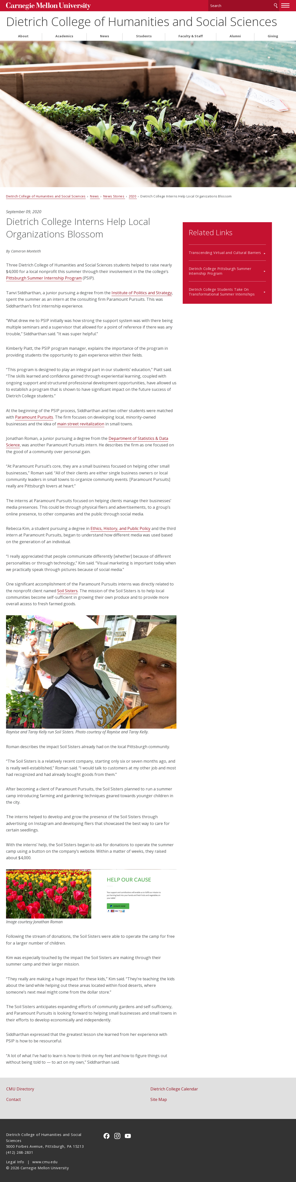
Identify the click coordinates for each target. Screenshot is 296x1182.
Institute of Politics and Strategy (142, 291)
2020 (133, 194)
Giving (273, 35)
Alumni (235, 35)
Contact (13, 1098)
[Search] (243, 5)
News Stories (114, 194)
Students (144, 35)
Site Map (158, 1098)
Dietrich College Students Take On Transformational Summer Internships (240, 283)
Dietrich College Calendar (174, 1087)
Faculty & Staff (190, 35)
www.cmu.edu (44, 1160)
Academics (64, 35)
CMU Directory (20, 1087)
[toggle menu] (285, 4)
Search (275, 5)
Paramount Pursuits (34, 415)
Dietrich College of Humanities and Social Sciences (141, 20)
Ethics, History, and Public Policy (120, 527)
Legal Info (15, 1160)
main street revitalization (80, 422)
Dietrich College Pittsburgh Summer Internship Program (238, 263)
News (104, 35)
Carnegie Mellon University (43, 5)
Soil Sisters (67, 589)
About (23, 35)
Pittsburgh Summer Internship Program (44, 276)
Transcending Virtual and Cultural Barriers (243, 244)
